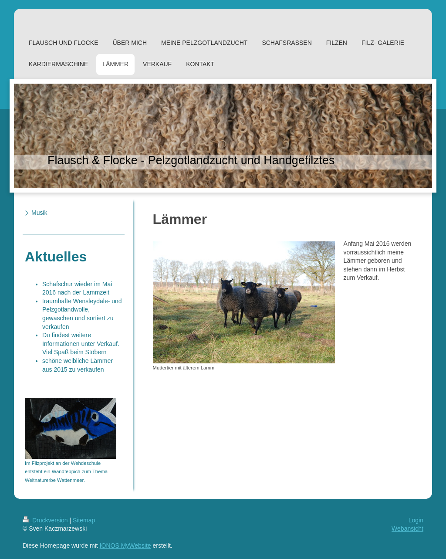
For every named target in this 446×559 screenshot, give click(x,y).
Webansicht (407, 528)
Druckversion (46, 520)
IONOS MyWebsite (125, 545)
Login (416, 520)
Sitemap (84, 520)
